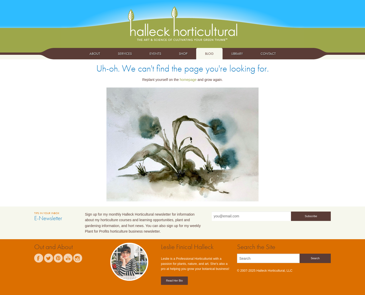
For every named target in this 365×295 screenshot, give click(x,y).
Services (125, 53)
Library (237, 53)
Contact (268, 53)
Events (155, 53)
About (94, 53)
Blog (209, 53)
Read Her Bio (174, 280)
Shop (183, 53)
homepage (188, 80)
